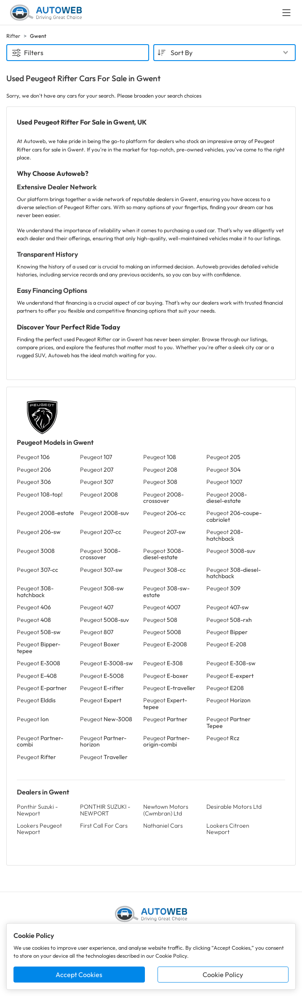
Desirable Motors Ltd (234, 806)
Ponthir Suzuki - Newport (37, 810)
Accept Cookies (79, 974)
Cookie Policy (223, 974)
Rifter (13, 35)
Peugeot (33, 457)
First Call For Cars (104, 825)
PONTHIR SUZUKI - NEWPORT (105, 810)
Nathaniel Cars (163, 825)
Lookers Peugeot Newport (39, 829)
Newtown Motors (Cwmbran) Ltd (165, 810)
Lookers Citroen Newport (227, 829)
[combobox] (224, 52)
